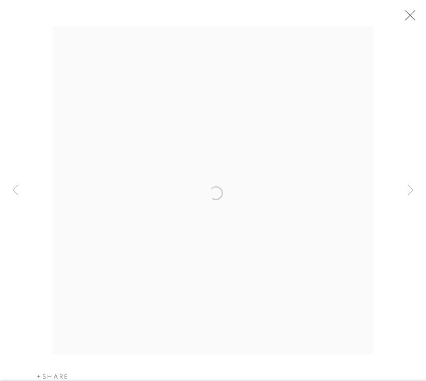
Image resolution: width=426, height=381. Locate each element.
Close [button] (408, 18)
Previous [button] (15, 190)
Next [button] (410, 190)
